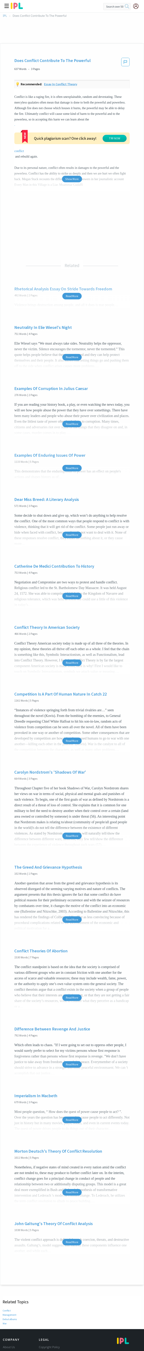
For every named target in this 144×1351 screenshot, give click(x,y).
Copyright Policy (49, 1310)
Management (9, 1277)
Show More (72, 141)
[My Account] (137, 6)
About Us (9, 1310)
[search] (127, 6)
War (5, 1286)
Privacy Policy (47, 1325)
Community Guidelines (54, 1315)
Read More (72, 259)
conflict (94, 119)
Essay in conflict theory (60, 84)
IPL (5, 15)
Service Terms (48, 1330)
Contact (8, 1315)
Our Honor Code (49, 1320)
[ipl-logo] (17, 8)
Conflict (7, 1273)
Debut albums (10, 1282)
